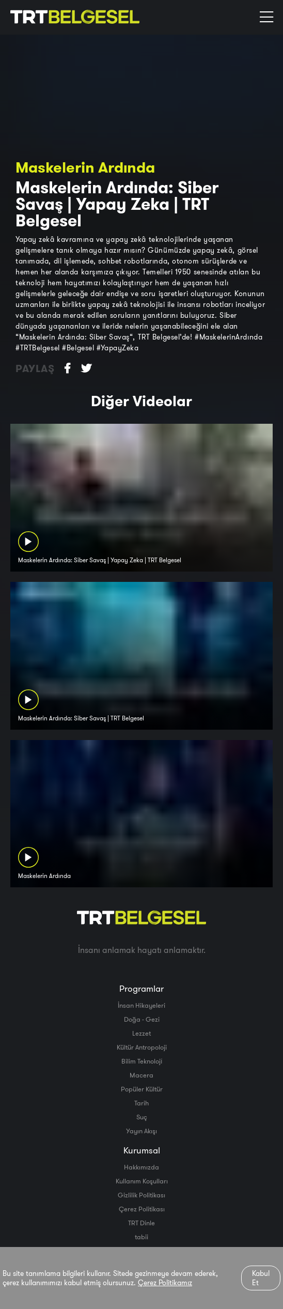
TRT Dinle (141, 1223)
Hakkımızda (141, 1167)
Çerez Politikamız (165, 1282)
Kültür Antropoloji (142, 1047)
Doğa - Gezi (142, 1019)
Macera (141, 1075)
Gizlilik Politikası (141, 1195)
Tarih (141, 1103)
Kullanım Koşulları (142, 1181)
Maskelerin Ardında (85, 167)
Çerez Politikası (142, 1209)
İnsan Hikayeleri (141, 1005)
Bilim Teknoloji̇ (141, 1061)
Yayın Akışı (141, 1131)
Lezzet (141, 1033)
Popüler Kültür (142, 1089)
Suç (141, 1117)
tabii (141, 1237)
